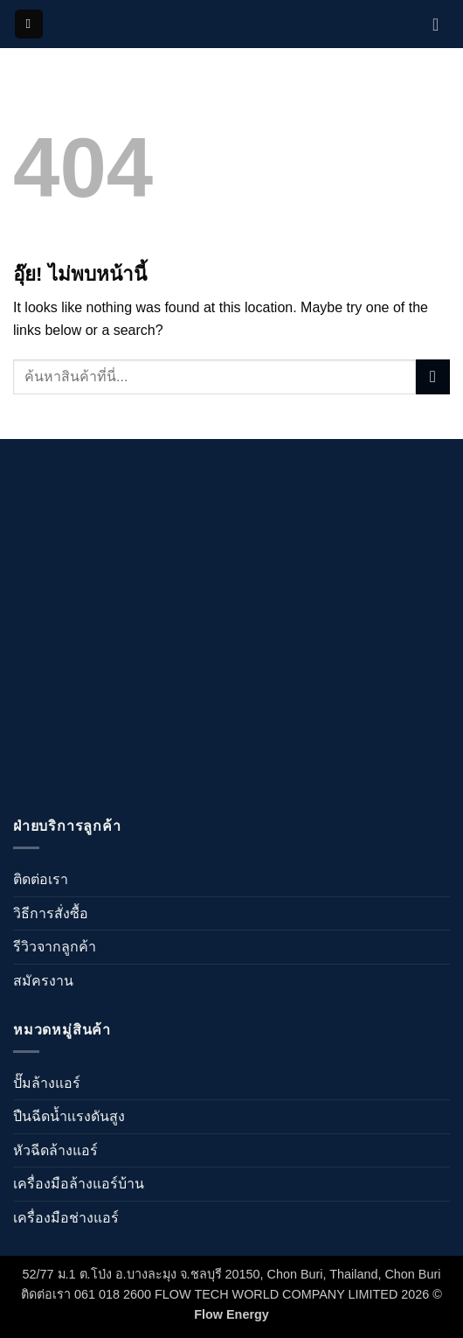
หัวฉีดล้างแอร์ (55, 1150)
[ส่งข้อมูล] (433, 376)
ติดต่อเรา (40, 879)
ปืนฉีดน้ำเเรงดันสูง (69, 1116)
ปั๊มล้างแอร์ (46, 1083)
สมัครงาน (43, 980)
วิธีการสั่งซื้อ (50, 913)
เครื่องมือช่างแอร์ (66, 1217)
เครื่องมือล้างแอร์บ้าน (78, 1183)
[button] (29, 24)
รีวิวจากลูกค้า (54, 946)
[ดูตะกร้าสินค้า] (441, 24)
